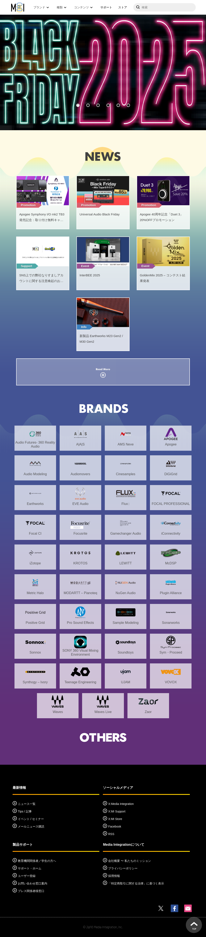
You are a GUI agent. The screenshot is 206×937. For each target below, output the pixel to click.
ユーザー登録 (26, 876)
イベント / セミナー (31, 819)
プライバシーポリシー (123, 868)
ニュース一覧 (26, 804)
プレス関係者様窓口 (31, 891)
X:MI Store (115, 819)
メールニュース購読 (31, 826)
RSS (111, 834)
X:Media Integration (121, 804)
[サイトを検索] (164, 7)
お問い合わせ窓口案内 (32, 883)
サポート (106, 7)
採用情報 (114, 876)
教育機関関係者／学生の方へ (37, 860)
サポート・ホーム (29, 868)
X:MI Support (116, 811)
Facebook (114, 826)
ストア (122, 7)
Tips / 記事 (25, 811)
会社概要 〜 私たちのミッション (129, 860)
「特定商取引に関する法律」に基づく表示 (136, 883)
